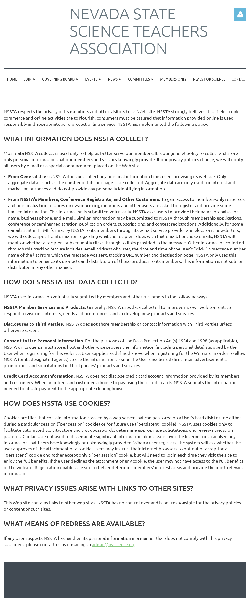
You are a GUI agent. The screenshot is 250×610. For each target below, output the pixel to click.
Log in (240, 14)
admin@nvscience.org (114, 544)
